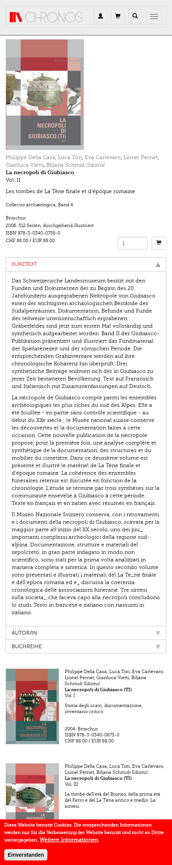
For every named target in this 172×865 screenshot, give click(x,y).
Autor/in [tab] (86, 633)
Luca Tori (70, 157)
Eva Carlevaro (103, 157)
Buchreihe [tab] (86, 646)
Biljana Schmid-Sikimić (75, 165)
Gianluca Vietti (25, 165)
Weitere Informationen (69, 843)
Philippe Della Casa (30, 157)
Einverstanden (26, 858)
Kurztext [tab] (86, 264)
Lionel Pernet (140, 157)
